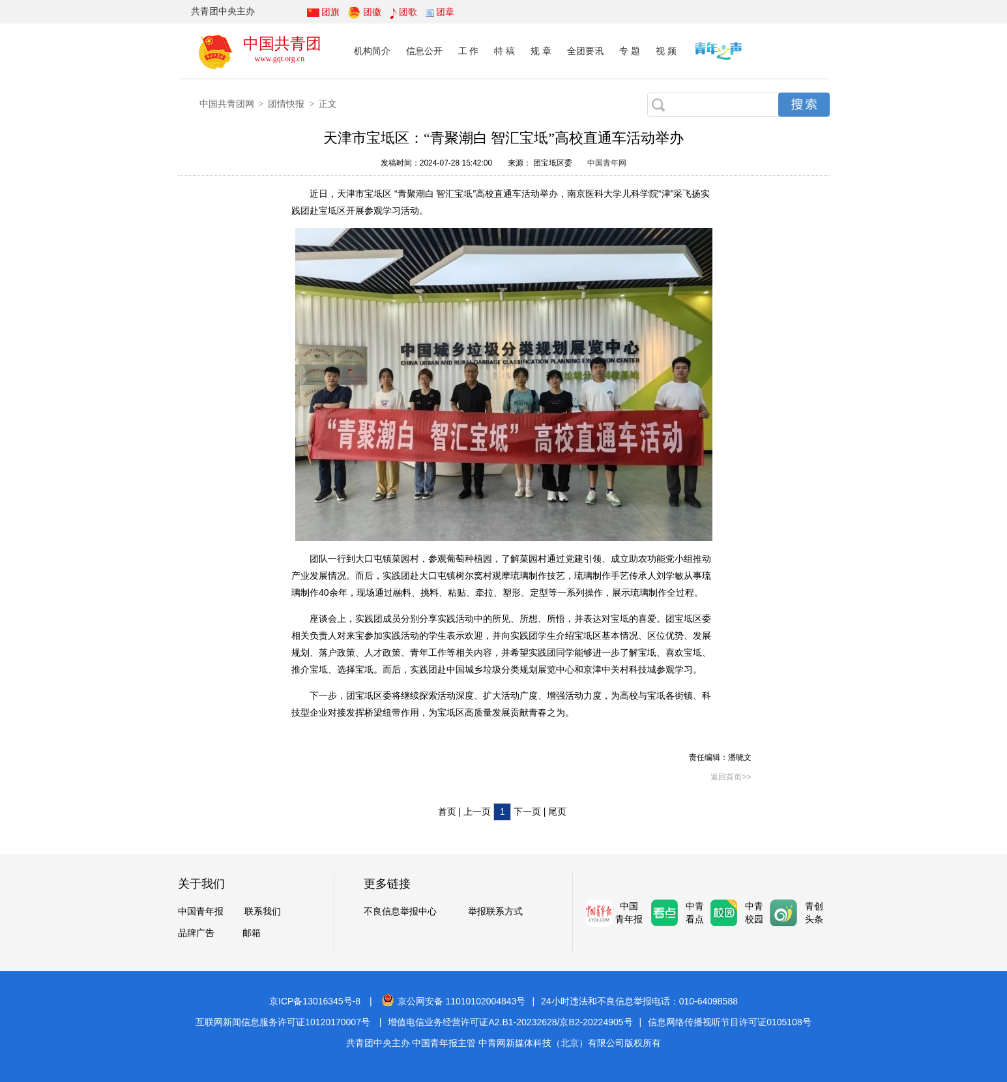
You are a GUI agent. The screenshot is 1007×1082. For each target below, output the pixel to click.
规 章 (541, 51)
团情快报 (286, 103)
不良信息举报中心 (400, 911)
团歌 (408, 12)
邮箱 (251, 933)
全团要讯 (585, 51)
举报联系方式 (495, 911)
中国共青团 (282, 43)
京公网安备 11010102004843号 (453, 1001)
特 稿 (504, 51)
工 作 (468, 51)
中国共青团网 (226, 103)
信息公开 (424, 51)
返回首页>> (730, 777)
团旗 (330, 12)
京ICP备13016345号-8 (314, 1001)
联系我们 (262, 911)
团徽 (372, 12)
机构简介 (372, 51)
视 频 (666, 51)
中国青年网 (606, 163)
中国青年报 (201, 911)
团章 (445, 12)
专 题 (629, 51)
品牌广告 (196, 933)
